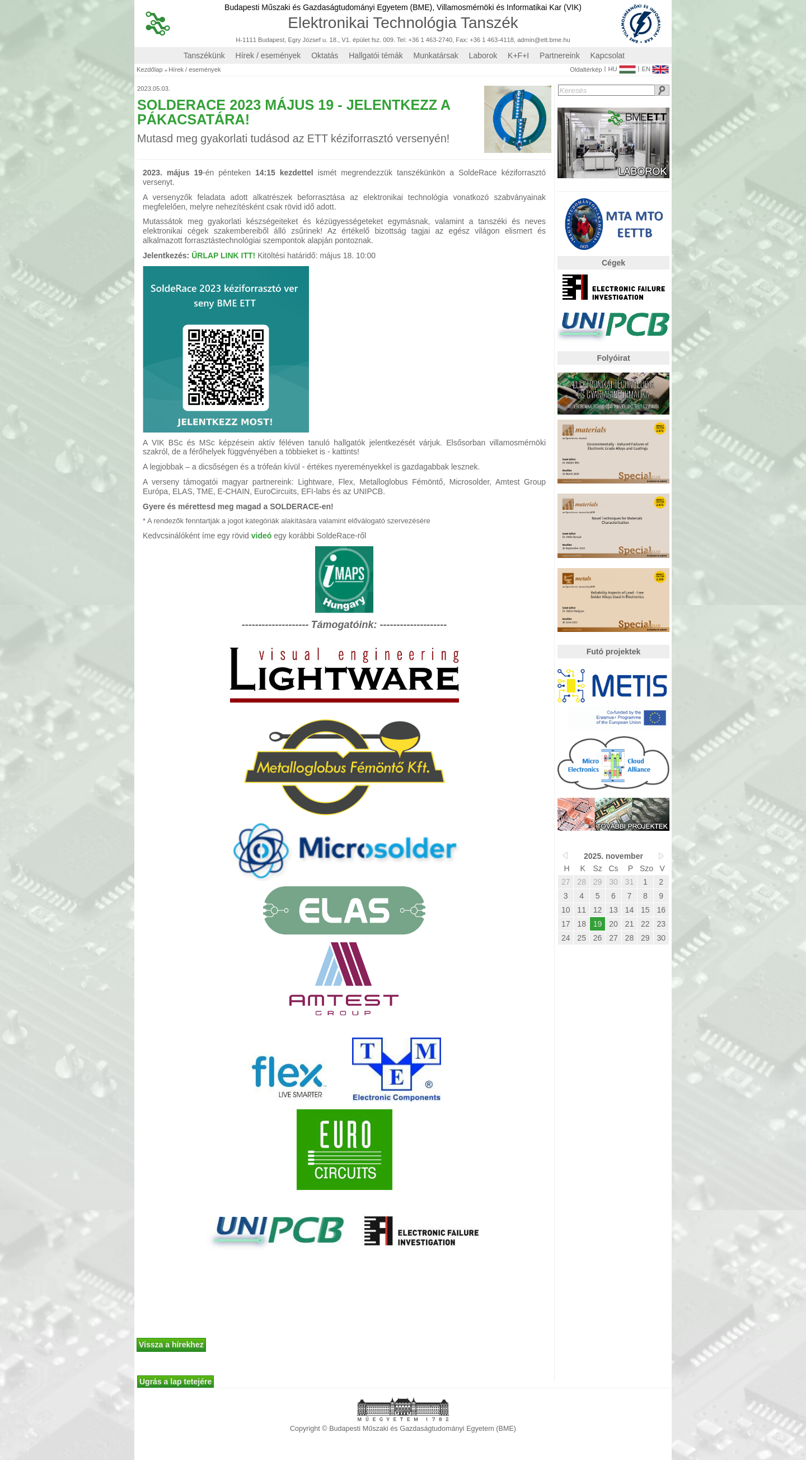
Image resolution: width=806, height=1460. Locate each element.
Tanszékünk (204, 55)
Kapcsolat (608, 55)
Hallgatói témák (376, 55)
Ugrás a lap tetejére (175, 1381)
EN (655, 66)
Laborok (483, 55)
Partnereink (560, 55)
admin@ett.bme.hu (543, 40)
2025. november (613, 856)
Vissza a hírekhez (171, 1344)
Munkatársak (436, 55)
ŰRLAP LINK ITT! (223, 255)
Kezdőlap (150, 70)
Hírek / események (268, 55)
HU (621, 66)
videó (261, 535)
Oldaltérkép (586, 70)
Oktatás (324, 55)
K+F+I (518, 55)
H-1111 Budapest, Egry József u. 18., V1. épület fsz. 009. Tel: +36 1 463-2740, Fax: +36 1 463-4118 (375, 40)
